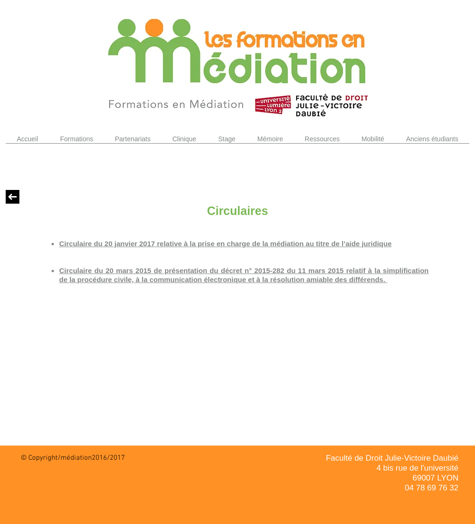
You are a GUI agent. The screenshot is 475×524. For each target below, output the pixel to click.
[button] (76, 142)
